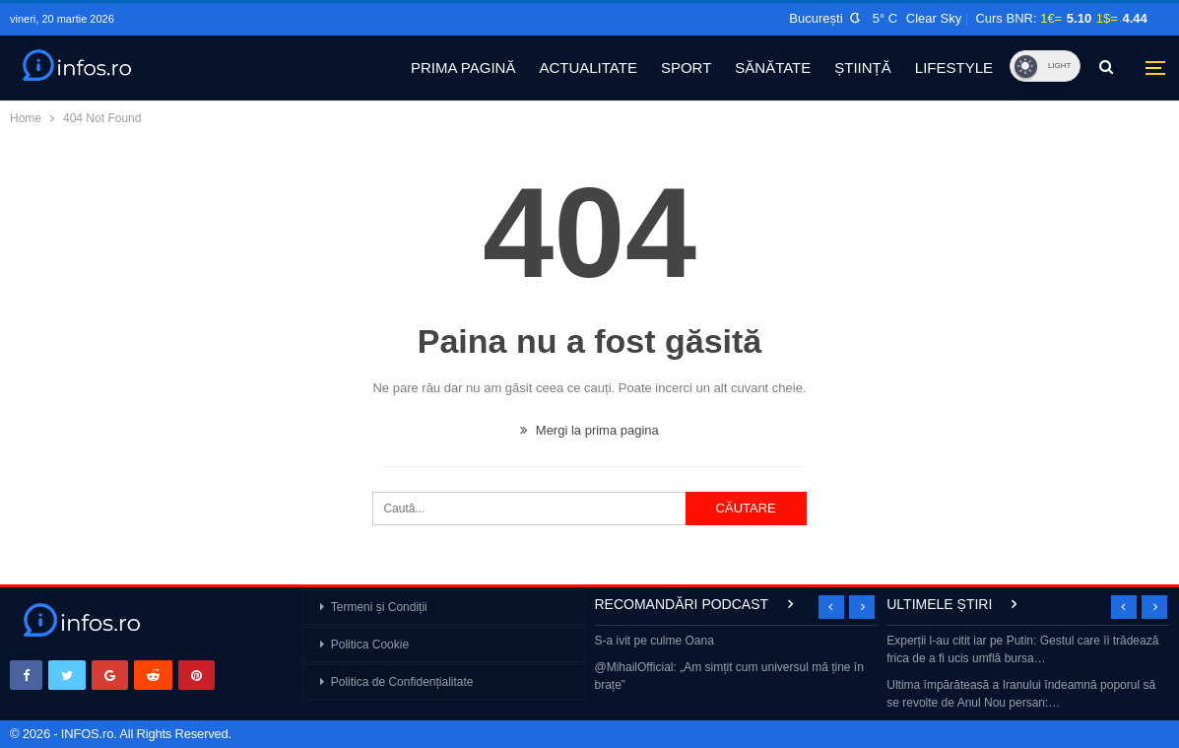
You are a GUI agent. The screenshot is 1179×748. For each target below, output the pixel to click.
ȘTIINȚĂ (862, 67)
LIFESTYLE (954, 67)
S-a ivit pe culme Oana (654, 640)
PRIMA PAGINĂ (463, 67)
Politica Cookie (370, 644)
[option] (736, 665)
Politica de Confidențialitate (402, 682)
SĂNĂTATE (773, 67)
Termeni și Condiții (379, 607)
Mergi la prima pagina (589, 430)
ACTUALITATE (587, 67)
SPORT (686, 67)
